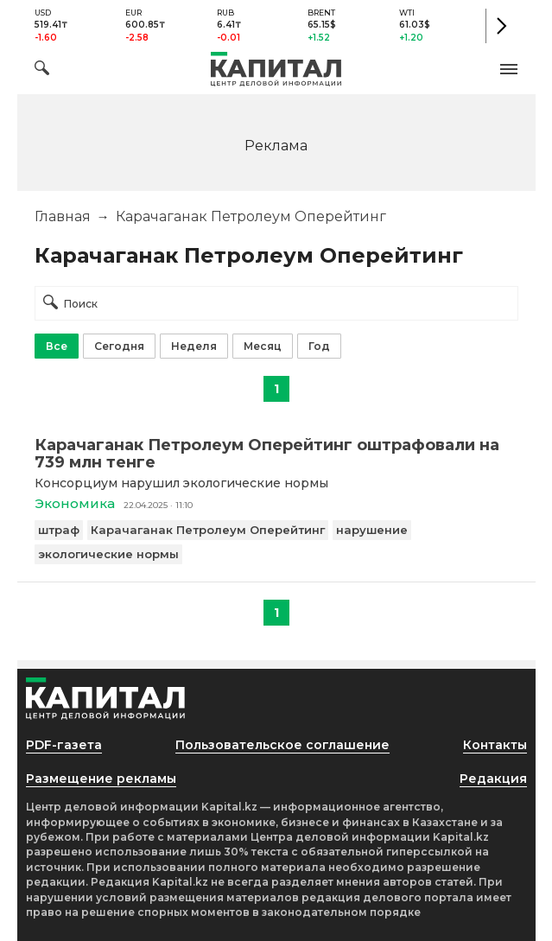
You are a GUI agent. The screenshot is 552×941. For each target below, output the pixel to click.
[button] (508, 69)
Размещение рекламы (101, 778)
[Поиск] (42, 70)
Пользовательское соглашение (282, 745)
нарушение (372, 530)
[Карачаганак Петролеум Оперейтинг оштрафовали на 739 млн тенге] (276, 453)
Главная (63, 216)
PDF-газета (64, 745)
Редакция (493, 778)
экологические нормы (108, 554)
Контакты (495, 745)
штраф (58, 530)
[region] (276, 145)
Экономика (75, 503)
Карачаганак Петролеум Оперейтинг (208, 530)
